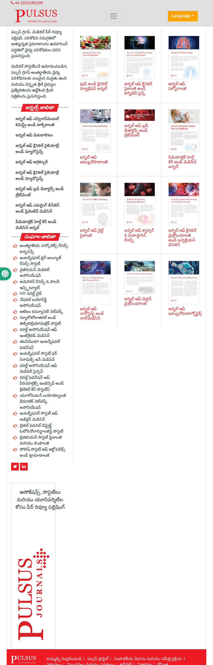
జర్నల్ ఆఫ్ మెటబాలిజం (34, 135)
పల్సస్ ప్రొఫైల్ (97, 658)
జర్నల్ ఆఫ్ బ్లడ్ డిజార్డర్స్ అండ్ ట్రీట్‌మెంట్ (40, 191)
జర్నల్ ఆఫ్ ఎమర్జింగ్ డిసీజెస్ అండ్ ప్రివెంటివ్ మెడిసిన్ (38, 208)
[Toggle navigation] (113, 16)
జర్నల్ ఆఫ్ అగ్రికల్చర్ (32, 162)
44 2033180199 (27, 3)
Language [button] (181, 16)
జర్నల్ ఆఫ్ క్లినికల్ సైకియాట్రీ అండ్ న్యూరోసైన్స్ (37, 148)
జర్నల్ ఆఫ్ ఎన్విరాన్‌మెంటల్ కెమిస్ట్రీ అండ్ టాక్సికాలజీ (37, 121)
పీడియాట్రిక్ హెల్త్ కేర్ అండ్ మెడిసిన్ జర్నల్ (36, 224)
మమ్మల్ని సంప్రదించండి (64, 658)
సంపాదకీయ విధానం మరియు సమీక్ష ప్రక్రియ (148, 658)
